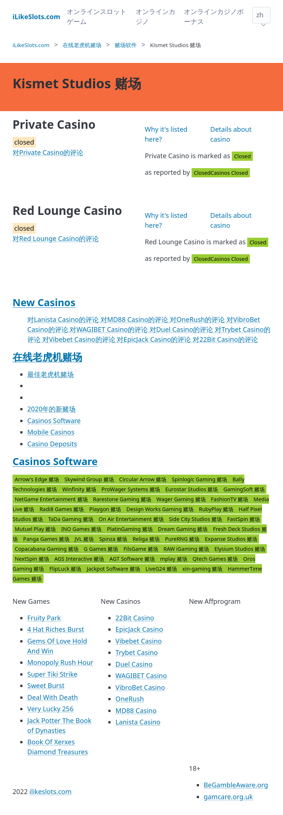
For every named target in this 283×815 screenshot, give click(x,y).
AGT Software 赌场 (132, 558)
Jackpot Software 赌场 (114, 568)
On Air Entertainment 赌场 (132, 518)
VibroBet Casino (140, 687)
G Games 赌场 (101, 548)
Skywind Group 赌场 (89, 479)
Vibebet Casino (138, 641)
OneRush (129, 698)
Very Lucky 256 (50, 708)
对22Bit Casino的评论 (225, 339)
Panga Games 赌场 (47, 538)
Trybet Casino (136, 652)
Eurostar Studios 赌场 (192, 489)
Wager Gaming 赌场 (182, 499)
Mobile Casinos (50, 432)
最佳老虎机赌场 (50, 374)
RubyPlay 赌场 (217, 509)
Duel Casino (134, 664)
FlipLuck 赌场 (66, 568)
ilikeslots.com (50, 791)
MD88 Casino (136, 710)
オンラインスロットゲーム (96, 16)
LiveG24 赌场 (162, 568)
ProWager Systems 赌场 (131, 489)
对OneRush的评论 (198, 319)
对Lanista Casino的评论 (64, 319)
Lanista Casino (137, 721)
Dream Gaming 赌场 (183, 528)
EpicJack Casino (139, 629)
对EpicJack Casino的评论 (155, 339)
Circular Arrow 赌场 (143, 479)
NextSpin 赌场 (32, 558)
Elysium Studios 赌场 (239, 548)
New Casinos (44, 302)
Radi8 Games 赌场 (62, 509)
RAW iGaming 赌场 (186, 548)
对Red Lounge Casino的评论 (56, 238)
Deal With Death (52, 697)
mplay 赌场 (174, 558)
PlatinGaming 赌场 (130, 528)
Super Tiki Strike (52, 674)
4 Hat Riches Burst (55, 629)
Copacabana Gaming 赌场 (47, 548)
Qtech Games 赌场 (215, 558)
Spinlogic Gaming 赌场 (200, 479)
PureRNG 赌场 (183, 538)
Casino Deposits (52, 443)
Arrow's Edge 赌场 (37, 479)
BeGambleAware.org (236, 784)
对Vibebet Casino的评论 (79, 339)
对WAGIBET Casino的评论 (109, 329)
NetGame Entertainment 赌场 (52, 499)
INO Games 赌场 (82, 528)
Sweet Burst (45, 685)
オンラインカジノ (155, 16)
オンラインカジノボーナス (214, 16)
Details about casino (231, 134)
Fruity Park (44, 617)
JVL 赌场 (85, 538)
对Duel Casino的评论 (182, 329)
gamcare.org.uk (228, 796)
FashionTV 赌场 (230, 499)
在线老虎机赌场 (47, 357)
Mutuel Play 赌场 (36, 528)
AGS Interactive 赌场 (79, 558)
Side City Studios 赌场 (196, 518)
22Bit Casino (134, 617)
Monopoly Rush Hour (60, 662)
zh (259, 14)
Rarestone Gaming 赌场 (122, 499)
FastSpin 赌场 (243, 518)
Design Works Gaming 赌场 (160, 509)
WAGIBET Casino (141, 675)
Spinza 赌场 (114, 538)
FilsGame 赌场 (141, 548)
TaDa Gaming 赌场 (71, 518)
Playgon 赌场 (105, 509)
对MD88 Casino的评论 (135, 319)
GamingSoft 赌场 (244, 489)
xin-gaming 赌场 (203, 568)
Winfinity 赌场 (79, 489)
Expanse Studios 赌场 (231, 538)
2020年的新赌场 (51, 408)
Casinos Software (54, 420)
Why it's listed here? (166, 134)
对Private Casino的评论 (48, 152)
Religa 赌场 (147, 538)
